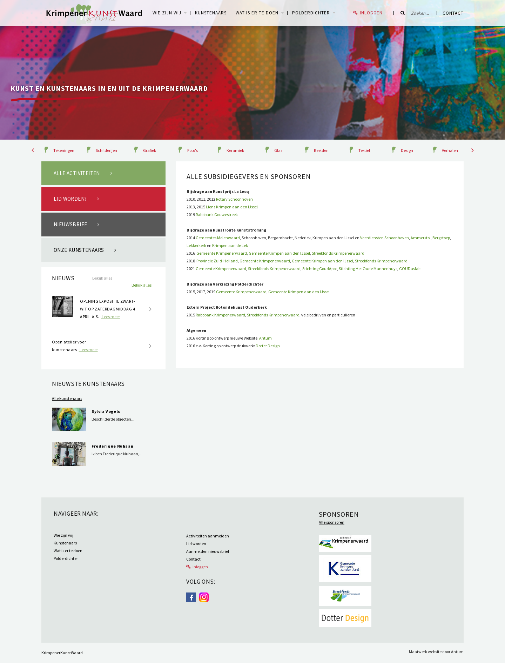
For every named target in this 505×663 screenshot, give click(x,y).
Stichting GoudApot (319, 268)
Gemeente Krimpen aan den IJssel (279, 253)
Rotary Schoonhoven (234, 199)
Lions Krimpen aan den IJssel (232, 206)
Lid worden (196, 543)
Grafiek (149, 150)
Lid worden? (70, 198)
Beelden (321, 150)
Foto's (192, 150)
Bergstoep (441, 237)
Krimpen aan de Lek (230, 245)
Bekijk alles (102, 278)
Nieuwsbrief (70, 224)
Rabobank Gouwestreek (216, 214)
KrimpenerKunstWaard (62, 652)
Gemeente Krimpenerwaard (221, 253)
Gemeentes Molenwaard (218, 237)
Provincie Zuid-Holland (217, 260)
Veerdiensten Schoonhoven (384, 237)
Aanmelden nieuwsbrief (207, 551)
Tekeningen (63, 150)
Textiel (364, 150)
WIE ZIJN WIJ (167, 13)
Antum (265, 338)
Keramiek (235, 150)
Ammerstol (421, 237)
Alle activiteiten (77, 173)
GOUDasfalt (410, 268)
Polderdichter (311, 13)
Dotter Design (268, 345)
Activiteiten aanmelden (207, 535)
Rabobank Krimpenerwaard (220, 314)
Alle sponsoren (331, 522)
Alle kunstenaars (67, 398)
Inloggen (371, 13)
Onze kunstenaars (79, 250)
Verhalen (450, 150)
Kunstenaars (211, 13)
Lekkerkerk (196, 245)
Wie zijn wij (63, 535)
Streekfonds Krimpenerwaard (338, 253)
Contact (453, 13)
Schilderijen (106, 150)
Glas (278, 150)
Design (407, 150)
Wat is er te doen (257, 13)
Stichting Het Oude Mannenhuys (368, 268)
